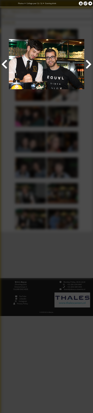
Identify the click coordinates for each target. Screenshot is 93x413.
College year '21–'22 (35, 3)
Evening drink (50, 3)
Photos (21, 3)
